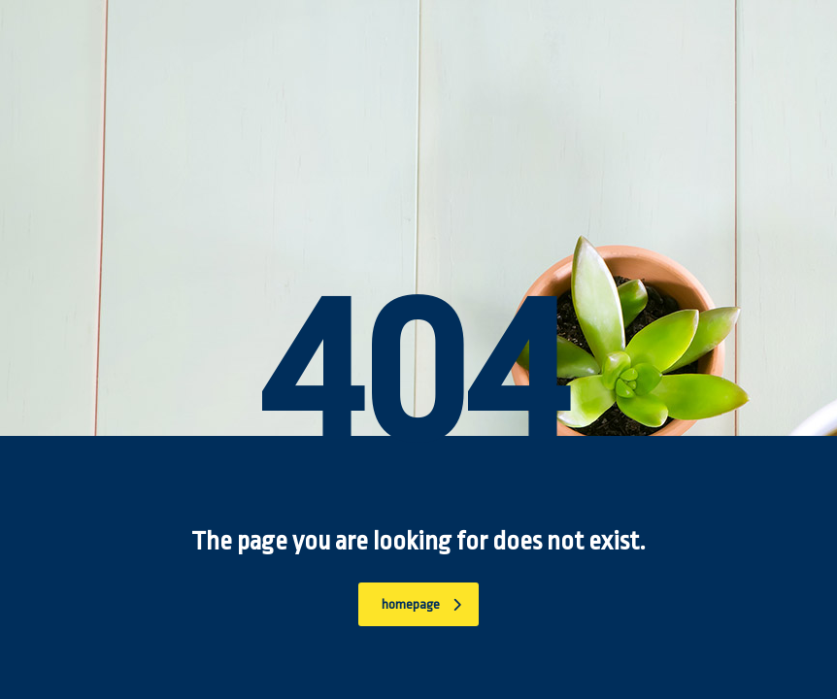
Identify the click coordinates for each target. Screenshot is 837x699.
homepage (421, 604)
